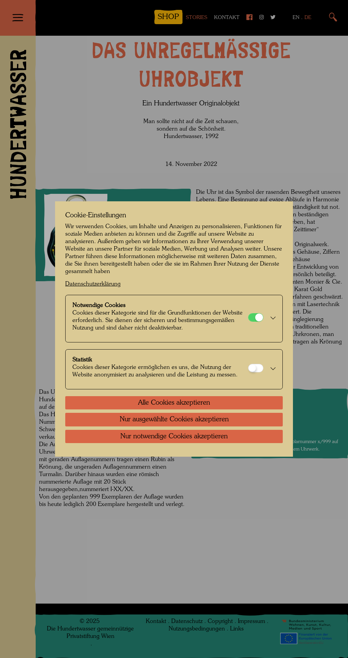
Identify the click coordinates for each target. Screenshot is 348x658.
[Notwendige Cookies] (255, 317)
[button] (271, 318)
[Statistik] (255, 368)
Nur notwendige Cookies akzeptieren (174, 436)
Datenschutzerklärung (93, 284)
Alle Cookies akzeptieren (174, 403)
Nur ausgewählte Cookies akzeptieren (174, 419)
